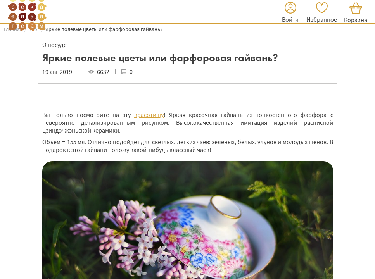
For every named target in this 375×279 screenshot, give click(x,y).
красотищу (149, 115)
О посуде (54, 44)
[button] (290, 13)
